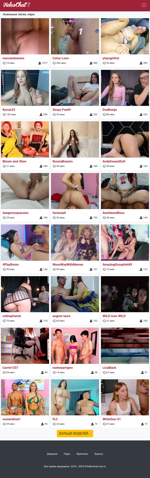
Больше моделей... (75, 433)
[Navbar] (144, 5)
